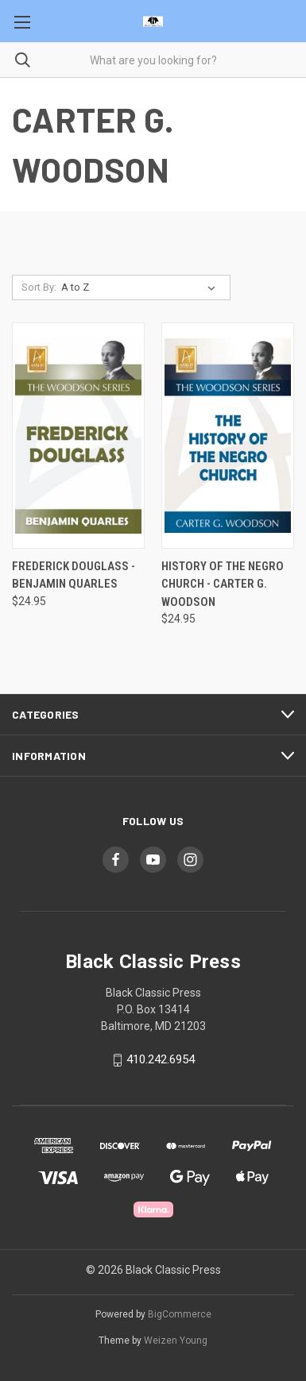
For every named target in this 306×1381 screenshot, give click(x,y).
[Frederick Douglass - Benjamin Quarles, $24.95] (78, 436)
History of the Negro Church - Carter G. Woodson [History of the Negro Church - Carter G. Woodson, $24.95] (222, 584)
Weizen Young (175, 1340)
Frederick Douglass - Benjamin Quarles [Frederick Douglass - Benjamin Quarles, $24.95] (73, 575)
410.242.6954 (160, 1060)
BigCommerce (179, 1314)
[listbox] (141, 287)
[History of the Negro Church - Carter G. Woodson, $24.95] (228, 436)
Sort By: (38, 287)
